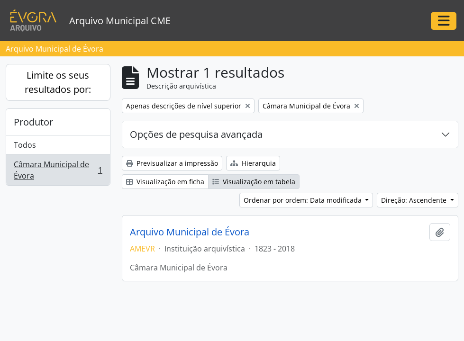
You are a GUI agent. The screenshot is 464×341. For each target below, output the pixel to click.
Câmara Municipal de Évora (57, 170)
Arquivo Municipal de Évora (189, 232)
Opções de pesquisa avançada (196, 134)
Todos (25, 145)
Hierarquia (253, 163)
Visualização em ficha (165, 181)
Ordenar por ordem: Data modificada (304, 200)
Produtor (33, 122)
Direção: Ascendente (414, 200)
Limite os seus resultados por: (58, 82)
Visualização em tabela (253, 181)
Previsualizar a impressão (172, 163)
